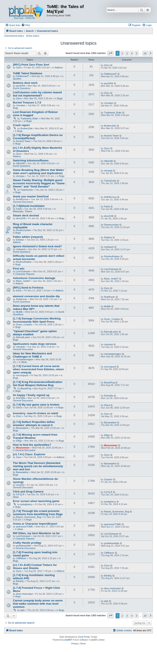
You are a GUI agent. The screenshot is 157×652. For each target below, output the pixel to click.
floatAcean (21, 299)
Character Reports (24, 274)
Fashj (19, 209)
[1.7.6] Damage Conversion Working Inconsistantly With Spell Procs (37, 320)
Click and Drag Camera (28, 491)
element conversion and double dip (36, 296)
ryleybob (20, 346)
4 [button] (131, 53)
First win (18, 268)
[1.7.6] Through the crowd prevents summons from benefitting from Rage (38, 512)
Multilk (19, 312)
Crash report (21, 125)
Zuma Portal (83, 637)
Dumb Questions (21, 88)
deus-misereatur (24, 594)
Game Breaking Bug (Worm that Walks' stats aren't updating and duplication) (39, 171)
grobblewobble (23, 545)
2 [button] (122, 53)
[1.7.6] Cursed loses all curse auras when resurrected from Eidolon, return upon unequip (38, 369)
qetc (23, 610)
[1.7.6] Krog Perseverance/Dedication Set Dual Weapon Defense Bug (37, 383)
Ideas (24, 362)
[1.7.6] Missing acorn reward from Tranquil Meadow (35, 436)
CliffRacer (21, 558)
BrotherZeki (27, 128)
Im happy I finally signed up (31, 395)
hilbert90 (20, 163)
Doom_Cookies (24, 324)
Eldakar (20, 239)
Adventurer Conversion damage (34, 278)
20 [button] (145, 53)
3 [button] (127, 53)
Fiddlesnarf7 (22, 76)
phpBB (67, 640)
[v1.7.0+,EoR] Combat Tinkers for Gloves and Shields (35, 566)
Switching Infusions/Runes (31, 160)
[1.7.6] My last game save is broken (36, 404)
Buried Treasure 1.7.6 (27, 102)
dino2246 (21, 218)
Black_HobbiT (23, 281)
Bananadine (22, 428)
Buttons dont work (25, 82)
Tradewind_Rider (29, 118)
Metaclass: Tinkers (22, 211)
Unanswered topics (14, 35)
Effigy (19, 440)
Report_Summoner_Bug (28, 517)
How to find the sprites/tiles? (32, 444)
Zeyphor (20, 485)
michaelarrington (24, 359)
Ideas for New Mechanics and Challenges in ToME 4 (32, 355)
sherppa (20, 176)
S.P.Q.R (20, 494)
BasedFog (26, 388)
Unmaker (21, 105)
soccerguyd (22, 375)
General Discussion (23, 202)
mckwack (21, 249)
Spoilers (17, 78)
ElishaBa (20, 398)
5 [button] (136, 53)
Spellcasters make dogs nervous (34, 343)
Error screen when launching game (36, 501)
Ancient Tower (23, 141)
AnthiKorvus (22, 199)
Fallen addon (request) (28, 236)
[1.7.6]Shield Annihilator (29, 206)
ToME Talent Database (27, 73)
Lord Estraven (23, 271)
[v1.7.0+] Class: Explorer (29, 454)
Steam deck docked (26, 215)
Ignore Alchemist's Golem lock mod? (37, 246)
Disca (19, 407)
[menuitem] (25, 25)
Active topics (32, 35)
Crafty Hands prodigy (27, 542)
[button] (110, 53)
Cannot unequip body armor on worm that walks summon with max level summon (38, 603)
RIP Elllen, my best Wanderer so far (36, 533)
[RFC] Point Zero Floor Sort (31, 64)
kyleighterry (26, 504)
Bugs (59, 98)
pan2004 (20, 85)
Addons (59, 67)
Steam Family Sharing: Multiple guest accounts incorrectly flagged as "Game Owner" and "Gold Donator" (39, 183)
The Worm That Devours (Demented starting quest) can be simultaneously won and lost (38, 466)
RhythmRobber (24, 262)
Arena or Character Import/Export (35, 523)
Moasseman (22, 447)
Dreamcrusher (23, 230)
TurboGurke (27, 189)
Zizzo (19, 67)
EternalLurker (23, 337)
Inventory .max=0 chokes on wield (35, 413)
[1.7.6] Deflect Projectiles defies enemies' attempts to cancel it (34, 423)
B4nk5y (20, 581)
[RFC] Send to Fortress (28, 287)
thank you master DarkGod (31, 196)
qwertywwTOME (24, 526)
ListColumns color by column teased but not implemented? (37, 94)
